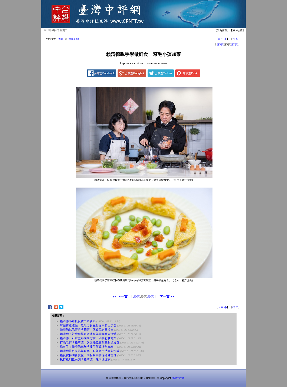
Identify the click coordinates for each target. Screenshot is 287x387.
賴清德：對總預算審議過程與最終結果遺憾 (88, 334)
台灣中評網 (178, 378)
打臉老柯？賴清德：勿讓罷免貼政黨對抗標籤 (89, 342)
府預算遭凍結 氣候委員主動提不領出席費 (88, 325)
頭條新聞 (74, 39)
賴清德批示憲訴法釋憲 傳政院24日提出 (86, 329)
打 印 (235, 38)
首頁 (60, 39)
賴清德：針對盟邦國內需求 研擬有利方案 (88, 338)
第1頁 (220, 44)
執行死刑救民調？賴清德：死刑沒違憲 (85, 359)
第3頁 (234, 44)
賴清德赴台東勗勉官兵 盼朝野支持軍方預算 (89, 351)
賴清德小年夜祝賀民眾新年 (78, 321)
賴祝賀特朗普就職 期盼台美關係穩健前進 (88, 355)
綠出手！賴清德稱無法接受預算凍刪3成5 (88, 346)
